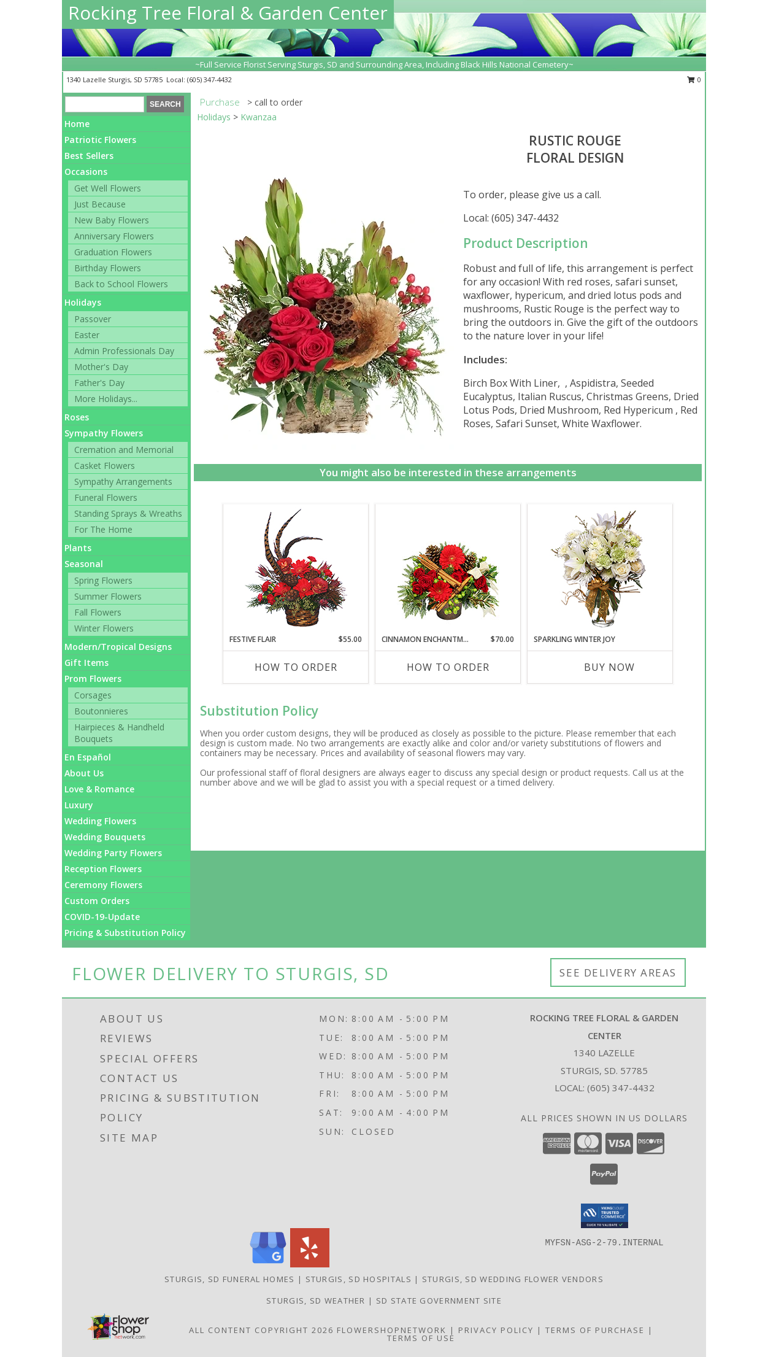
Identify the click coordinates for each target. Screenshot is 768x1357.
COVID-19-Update (102, 916)
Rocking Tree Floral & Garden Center (228, 12)
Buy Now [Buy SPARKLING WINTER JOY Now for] (609, 667)
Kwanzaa (258, 117)
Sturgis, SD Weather (316, 1300)
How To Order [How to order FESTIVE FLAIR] (296, 667)
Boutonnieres (101, 711)
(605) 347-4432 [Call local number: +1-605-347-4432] (209, 79)
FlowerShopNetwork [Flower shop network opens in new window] (392, 1330)
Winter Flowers (104, 628)
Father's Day (99, 383)
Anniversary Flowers (114, 236)
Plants (77, 548)
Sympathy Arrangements (123, 481)
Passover (92, 319)
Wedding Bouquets (104, 837)
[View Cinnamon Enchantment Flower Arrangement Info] (448, 569)
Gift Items (86, 662)
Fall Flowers (97, 612)
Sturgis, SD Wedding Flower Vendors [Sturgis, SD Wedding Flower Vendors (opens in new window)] (513, 1279)
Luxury (78, 805)
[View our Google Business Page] (268, 1264)
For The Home (103, 529)
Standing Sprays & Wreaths (128, 513)
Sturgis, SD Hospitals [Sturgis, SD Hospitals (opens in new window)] (358, 1279)
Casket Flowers (104, 465)
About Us (84, 773)
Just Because (100, 204)
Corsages (93, 695)
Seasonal (83, 564)
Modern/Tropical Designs (118, 646)
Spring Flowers (103, 580)
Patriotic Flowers (100, 139)
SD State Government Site (439, 1300)
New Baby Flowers (111, 220)
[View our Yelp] (309, 1264)
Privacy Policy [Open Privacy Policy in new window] (496, 1330)
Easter (86, 335)
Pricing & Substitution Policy (125, 932)
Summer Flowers (108, 596)
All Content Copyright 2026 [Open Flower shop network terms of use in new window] (261, 1330)
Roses (76, 417)
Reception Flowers (103, 869)
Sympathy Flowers (103, 433)
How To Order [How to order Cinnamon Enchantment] (448, 667)
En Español (87, 757)
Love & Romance (99, 789)
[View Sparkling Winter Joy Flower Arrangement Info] (600, 569)
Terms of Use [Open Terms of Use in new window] (421, 1337)
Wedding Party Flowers (113, 853)
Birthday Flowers (107, 268)
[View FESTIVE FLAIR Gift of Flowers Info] (296, 569)
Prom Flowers (92, 678)
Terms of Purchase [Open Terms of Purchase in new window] (595, 1330)
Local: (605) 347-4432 (511, 218)
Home (77, 124)
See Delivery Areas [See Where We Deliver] (618, 972)
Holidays (82, 302)
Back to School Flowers (121, 284)
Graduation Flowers (113, 252)
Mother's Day (101, 367)
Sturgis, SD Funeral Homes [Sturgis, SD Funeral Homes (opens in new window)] (229, 1279)
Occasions (85, 171)
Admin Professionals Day (124, 351)
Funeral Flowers (105, 497)
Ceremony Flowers (103, 885)
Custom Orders (96, 901)
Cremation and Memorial (124, 449)
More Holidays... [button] (105, 398)
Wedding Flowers (100, 821)
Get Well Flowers (107, 188)
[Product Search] (104, 104)
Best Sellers (88, 155)
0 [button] (694, 79)
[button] (604, 1216)
